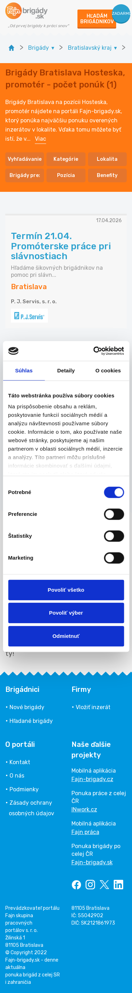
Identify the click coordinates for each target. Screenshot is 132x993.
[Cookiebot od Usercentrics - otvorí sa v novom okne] (94, 350)
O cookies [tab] (108, 370)
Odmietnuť (66, 636)
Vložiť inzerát (93, 707)
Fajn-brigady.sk (92, 862)
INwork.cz (84, 809)
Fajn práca (85, 832)
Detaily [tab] (66, 370)
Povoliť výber (66, 613)
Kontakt (20, 762)
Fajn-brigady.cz (92, 779)
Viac (40, 138)
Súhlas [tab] (24, 370)
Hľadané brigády (31, 721)
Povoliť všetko (66, 590)
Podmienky (24, 789)
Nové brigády (27, 707)
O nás (17, 775)
